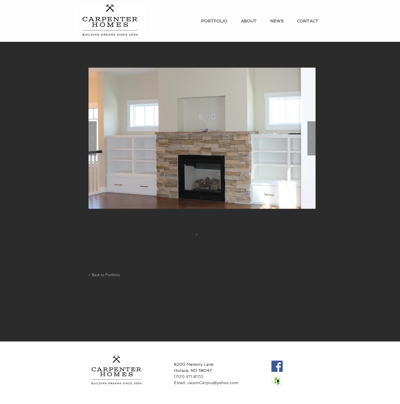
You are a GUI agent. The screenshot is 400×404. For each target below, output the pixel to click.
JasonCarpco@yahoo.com (212, 382)
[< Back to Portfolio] (104, 275)
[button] (202, 138)
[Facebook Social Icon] (277, 366)
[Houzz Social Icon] (277, 381)
